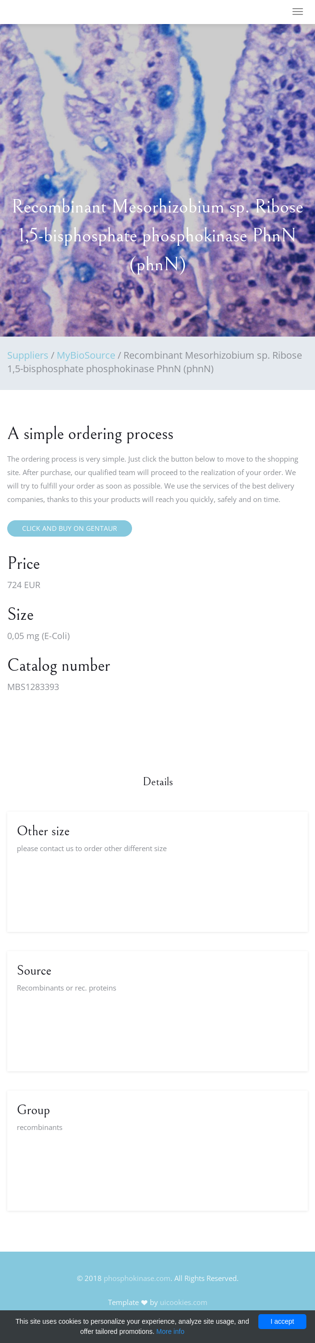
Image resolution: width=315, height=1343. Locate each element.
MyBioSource (86, 355)
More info (170, 1331)
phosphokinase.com (137, 1278)
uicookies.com (183, 1302)
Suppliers (27, 355)
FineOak (35, 12)
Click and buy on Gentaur (69, 528)
